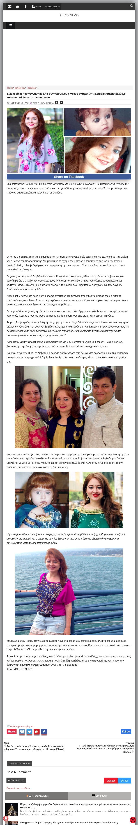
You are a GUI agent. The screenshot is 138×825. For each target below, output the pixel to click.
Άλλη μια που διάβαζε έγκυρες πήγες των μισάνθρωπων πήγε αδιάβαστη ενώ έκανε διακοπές (69, 822)
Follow (126, 731)
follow (36, 7)
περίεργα (28, 726)
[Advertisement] (69, 57)
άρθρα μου (16, 726)
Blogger (111, 780)
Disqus (124, 780)
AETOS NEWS (69, 15)
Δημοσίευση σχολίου (18, 787)
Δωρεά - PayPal (52, 6)
